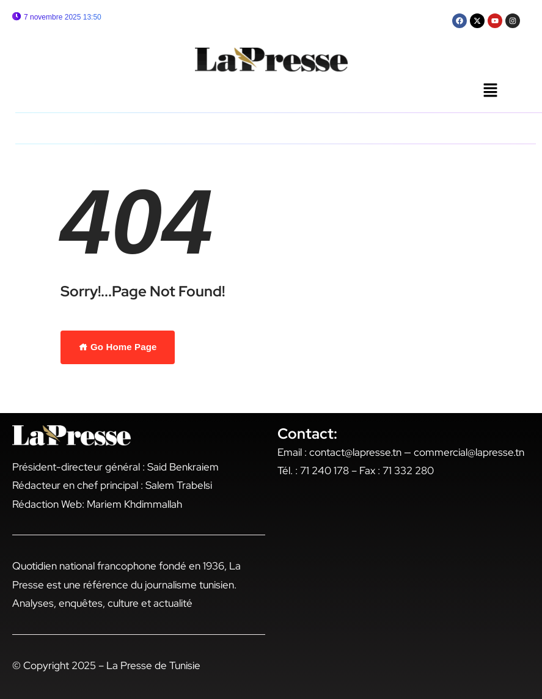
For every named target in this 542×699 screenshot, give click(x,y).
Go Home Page (118, 347)
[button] (490, 91)
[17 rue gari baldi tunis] (403, 595)
